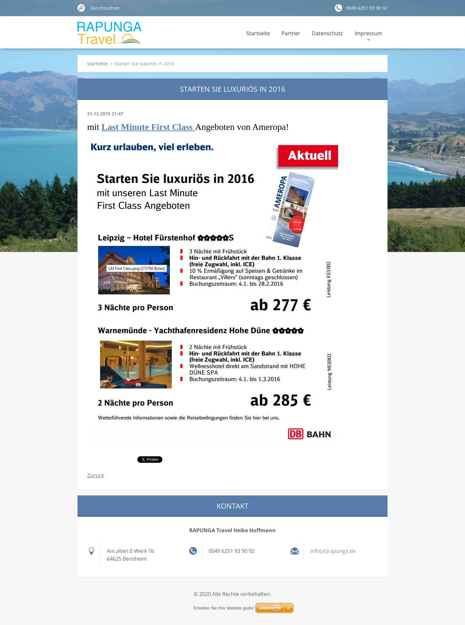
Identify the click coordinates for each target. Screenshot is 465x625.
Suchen (81, 8)
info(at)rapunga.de (333, 551)
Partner (291, 33)
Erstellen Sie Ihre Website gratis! (223, 608)
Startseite (258, 33)
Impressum (368, 35)
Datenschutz (327, 33)
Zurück (95, 475)
